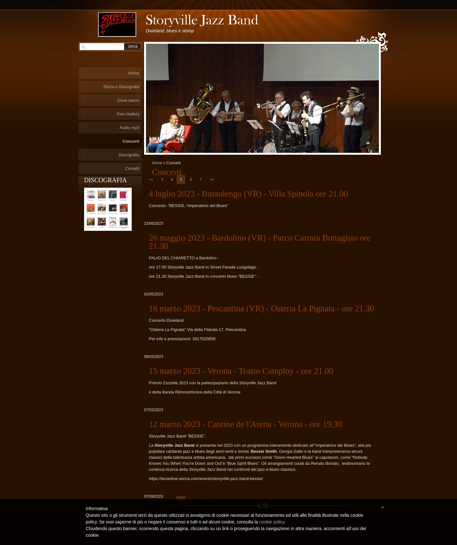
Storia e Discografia (121, 86)
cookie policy (271, 521)
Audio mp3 (129, 127)
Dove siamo (128, 100)
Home (157, 163)
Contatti (132, 168)
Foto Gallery (128, 114)
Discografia (129, 154)
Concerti (131, 141)
